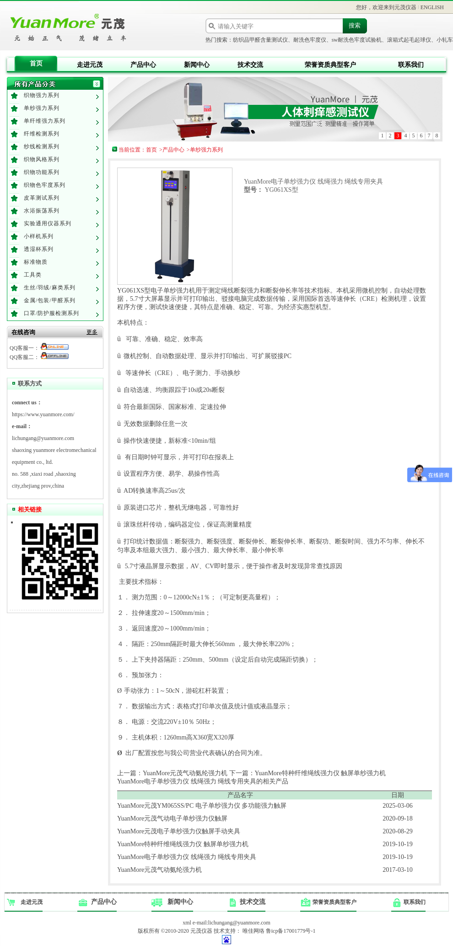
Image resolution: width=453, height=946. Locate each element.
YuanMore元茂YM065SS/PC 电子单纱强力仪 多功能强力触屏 (201, 805)
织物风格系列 (41, 159)
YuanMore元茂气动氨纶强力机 (159, 869)
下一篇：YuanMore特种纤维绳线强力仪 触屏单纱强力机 (307, 773)
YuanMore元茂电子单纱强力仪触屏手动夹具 (178, 831)
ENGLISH (432, 7)
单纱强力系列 (41, 108)
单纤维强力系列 (44, 121)
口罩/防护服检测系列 (51, 313)
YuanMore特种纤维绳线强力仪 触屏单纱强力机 (182, 844)
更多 (91, 332)
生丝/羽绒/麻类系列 (50, 287)
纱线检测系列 (41, 146)
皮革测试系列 (41, 198)
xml (187, 922)
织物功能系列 (41, 172)
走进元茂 (89, 64)
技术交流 (250, 64)
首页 (36, 63)
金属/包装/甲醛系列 (50, 300)
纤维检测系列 (41, 133)
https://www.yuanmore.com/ (43, 414)
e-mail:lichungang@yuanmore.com (231, 922)
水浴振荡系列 (41, 210)
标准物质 (36, 262)
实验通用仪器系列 (47, 223)
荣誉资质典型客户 (330, 64)
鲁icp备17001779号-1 (291, 931)
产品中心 (143, 64)
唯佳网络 (253, 931)
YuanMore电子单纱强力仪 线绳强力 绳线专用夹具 (186, 857)
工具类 (33, 275)
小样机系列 (39, 236)
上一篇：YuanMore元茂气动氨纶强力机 (172, 773)
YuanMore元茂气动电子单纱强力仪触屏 (172, 818)
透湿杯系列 (39, 249)
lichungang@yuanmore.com (43, 438)
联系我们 (411, 64)
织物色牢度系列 (44, 185)
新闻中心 (197, 64)
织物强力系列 (41, 95)
